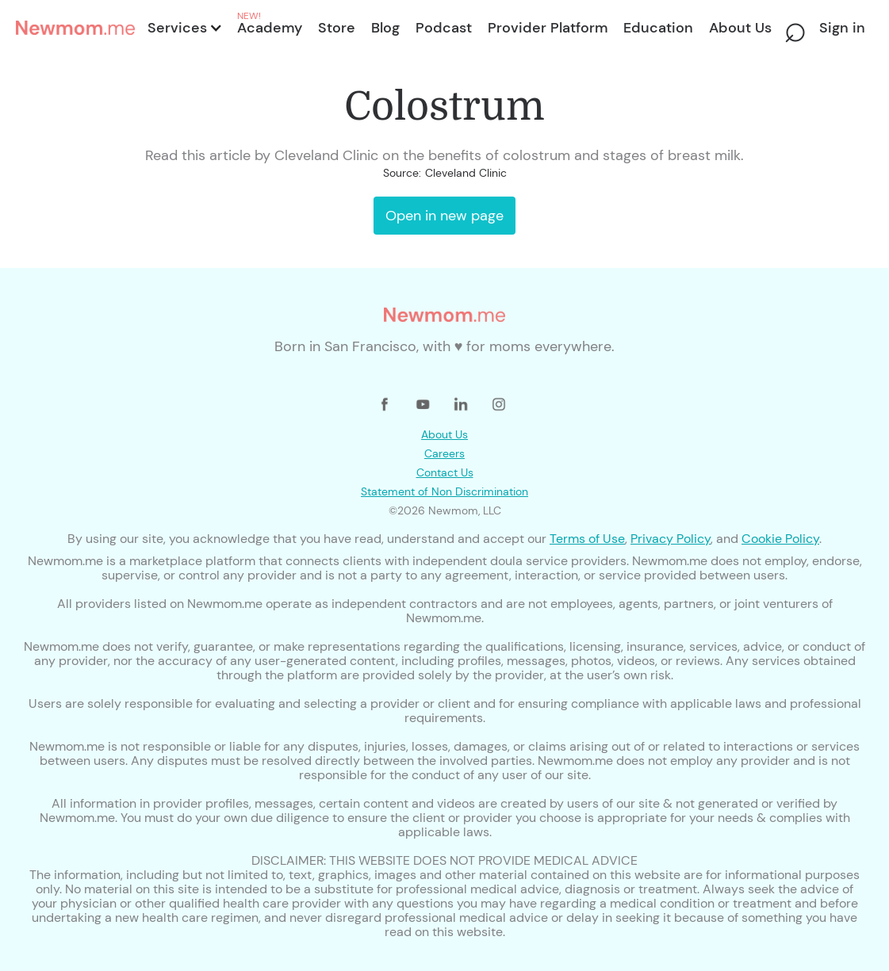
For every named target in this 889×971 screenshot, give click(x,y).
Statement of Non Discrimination (444, 491)
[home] (77, 28)
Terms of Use (587, 538)
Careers (444, 453)
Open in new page (444, 215)
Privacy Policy (670, 538)
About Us (444, 434)
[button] (183, 28)
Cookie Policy (780, 538)
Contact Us (444, 472)
